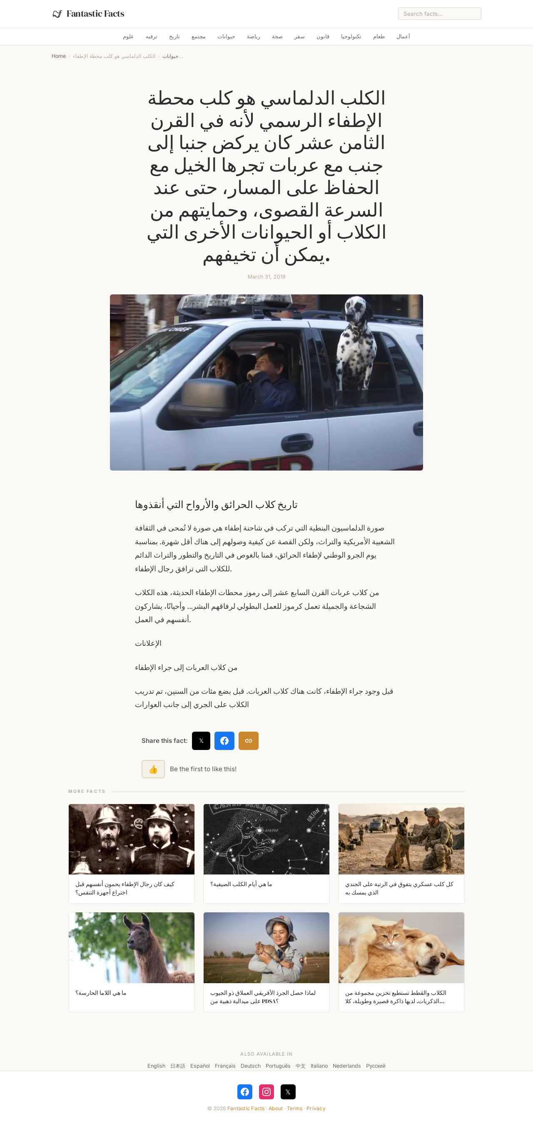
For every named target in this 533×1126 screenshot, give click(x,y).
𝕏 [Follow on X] (288, 1092)
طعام (379, 36)
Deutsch (251, 1066)
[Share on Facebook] (224, 741)
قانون (322, 36)
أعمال (403, 36)
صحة (277, 36)
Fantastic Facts (246, 1108)
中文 (301, 1066)
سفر (299, 36)
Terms (294, 1108)
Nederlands (347, 1066)
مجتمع (199, 36)
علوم (128, 36)
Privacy (316, 1108)
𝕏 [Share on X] (201, 740)
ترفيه (151, 36)
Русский (375, 1066)
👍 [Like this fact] (153, 769)
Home (59, 56)
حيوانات (226, 36)
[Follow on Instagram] (266, 1091)
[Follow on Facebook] (244, 1091)
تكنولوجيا (351, 36)
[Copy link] (249, 741)
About (276, 1108)
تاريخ (174, 36)
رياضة (253, 36)
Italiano (319, 1066)
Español (200, 1066)
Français (225, 1066)
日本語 (177, 1066)
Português (278, 1066)
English (156, 1066)
